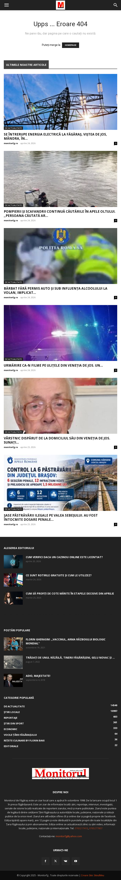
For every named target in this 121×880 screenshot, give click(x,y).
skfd (6, 614)
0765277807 (95, 828)
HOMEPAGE (70, 45)
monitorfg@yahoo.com (69, 836)
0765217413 (81, 828)
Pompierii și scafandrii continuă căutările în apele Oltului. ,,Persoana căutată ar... (60, 213)
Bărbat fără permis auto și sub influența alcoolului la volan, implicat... (55, 290)
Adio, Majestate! (38, 676)
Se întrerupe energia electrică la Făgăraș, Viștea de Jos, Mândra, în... (55, 136)
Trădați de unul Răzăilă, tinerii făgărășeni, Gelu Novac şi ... (70, 657)
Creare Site (87, 875)
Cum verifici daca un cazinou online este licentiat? (64, 557)
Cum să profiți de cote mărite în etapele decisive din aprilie (70, 593)
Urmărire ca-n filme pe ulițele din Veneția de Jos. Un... (53, 365)
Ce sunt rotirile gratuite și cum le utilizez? (59, 575)
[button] (6, 5)
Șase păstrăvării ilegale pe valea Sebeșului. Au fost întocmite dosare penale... (51, 517)
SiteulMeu (99, 875)
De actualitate (13, 128)
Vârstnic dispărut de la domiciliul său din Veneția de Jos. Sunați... (57, 440)
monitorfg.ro (11, 143)
